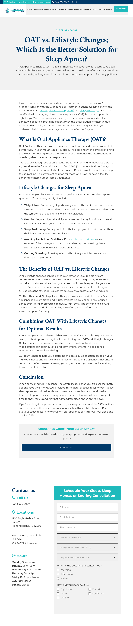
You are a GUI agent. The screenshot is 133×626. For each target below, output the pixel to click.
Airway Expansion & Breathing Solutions (45, 11)
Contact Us (121, 10)
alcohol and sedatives (83, 239)
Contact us (66, 447)
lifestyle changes (89, 110)
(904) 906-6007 (21, 503)
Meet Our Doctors (101, 11)
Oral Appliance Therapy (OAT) (57, 110)
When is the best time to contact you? (79, 565)
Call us (22, 498)
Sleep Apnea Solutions (78, 11)
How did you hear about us (72, 585)
